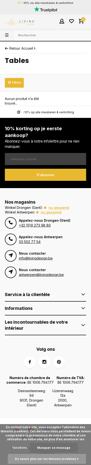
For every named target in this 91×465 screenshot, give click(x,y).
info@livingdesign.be (36, 258)
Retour (12, 48)
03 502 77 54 (30, 242)
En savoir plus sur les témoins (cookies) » (47, 459)
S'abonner (46, 175)
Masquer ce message (53, 448)
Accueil (28, 48)
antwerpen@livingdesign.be (41, 275)
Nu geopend (59, 208)
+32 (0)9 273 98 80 (35, 225)
